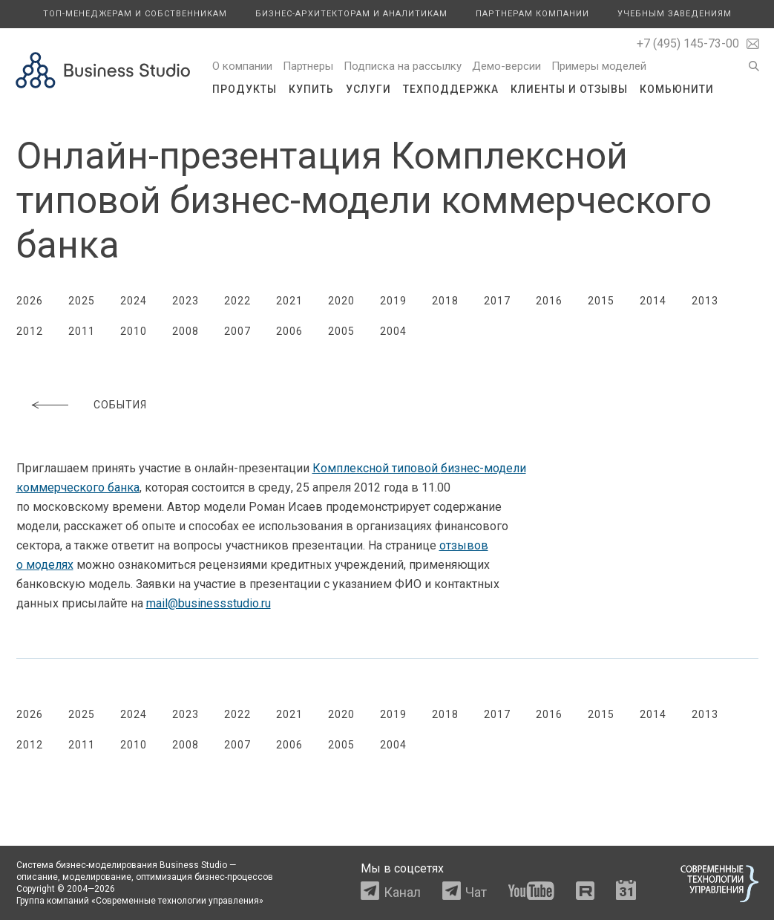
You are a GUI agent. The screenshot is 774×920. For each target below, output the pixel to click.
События (120, 405)
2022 (237, 301)
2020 (341, 301)
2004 (393, 331)
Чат (476, 892)
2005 (341, 331)
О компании (242, 66)
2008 (185, 331)
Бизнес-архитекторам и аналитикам (351, 14)
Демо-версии (506, 66)
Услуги (368, 89)
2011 (81, 331)
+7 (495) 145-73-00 (688, 43)
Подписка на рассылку (403, 66)
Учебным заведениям (674, 14)
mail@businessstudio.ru (208, 603)
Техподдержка (451, 89)
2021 (289, 301)
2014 (653, 301)
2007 (237, 331)
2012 (29, 331)
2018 (445, 301)
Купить (311, 89)
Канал (402, 892)
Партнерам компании (532, 14)
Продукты (244, 89)
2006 (289, 331)
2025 (81, 301)
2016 (549, 301)
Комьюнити (677, 89)
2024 (133, 301)
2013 (705, 301)
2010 (133, 331)
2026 (29, 301)
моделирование (96, 877)
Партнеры (308, 66)
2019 (393, 301)
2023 (185, 301)
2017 (497, 301)
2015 (601, 301)
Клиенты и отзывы (569, 89)
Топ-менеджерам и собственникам (135, 14)
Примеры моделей (598, 66)
